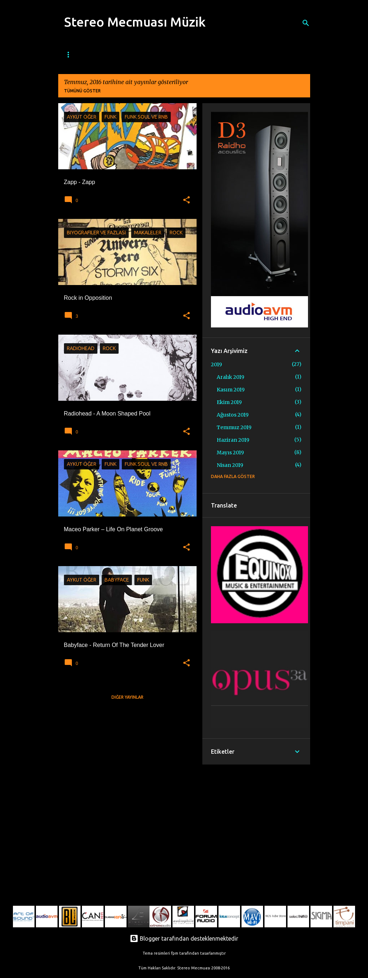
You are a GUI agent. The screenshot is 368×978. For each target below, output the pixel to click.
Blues (161, 54)
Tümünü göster (82, 90)
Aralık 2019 (230, 377)
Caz (136, 54)
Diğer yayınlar (127, 697)
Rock (187, 54)
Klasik (242, 54)
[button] (186, 200)
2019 (216, 364)
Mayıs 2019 (230, 452)
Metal (214, 54)
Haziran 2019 (233, 440)
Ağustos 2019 (233, 415)
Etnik (269, 54)
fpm (174, 953)
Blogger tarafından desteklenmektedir (184, 938)
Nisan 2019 (230, 465)
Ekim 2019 (229, 402)
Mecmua (108, 54)
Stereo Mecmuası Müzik (135, 21)
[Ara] (306, 23)
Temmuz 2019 (234, 427)
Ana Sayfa (74, 54)
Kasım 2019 (231, 389)
